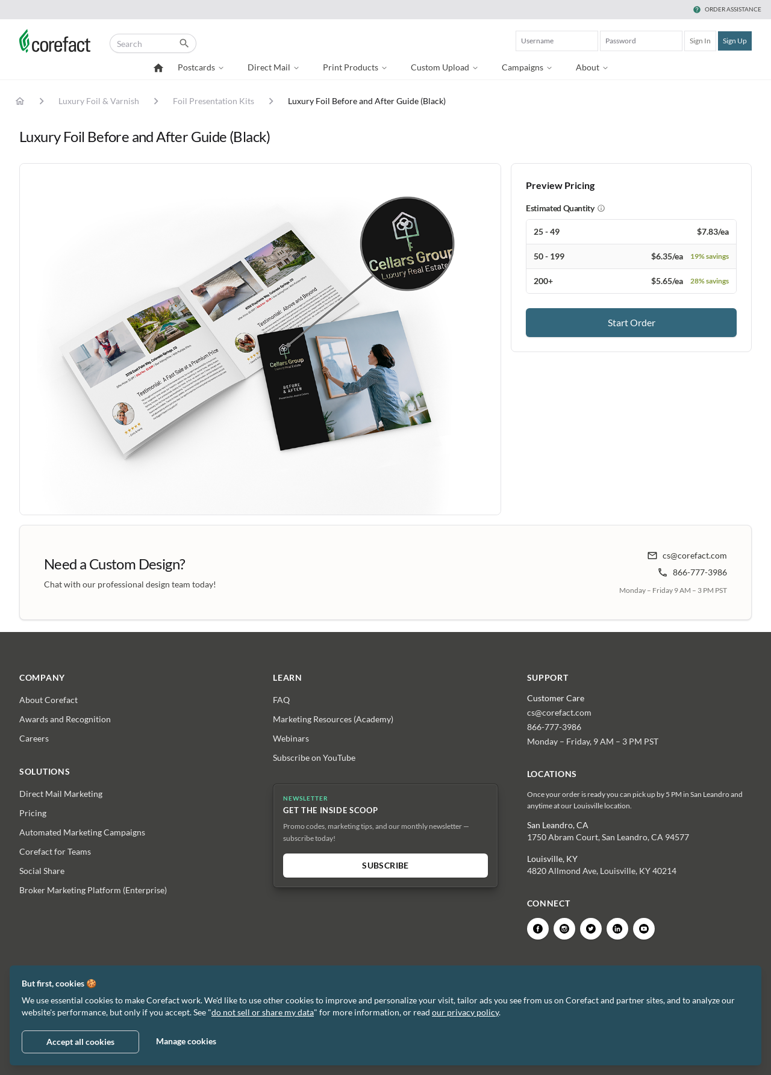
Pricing (32, 813)
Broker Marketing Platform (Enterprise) (93, 890)
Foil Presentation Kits (213, 101)
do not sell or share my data (262, 1012)
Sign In (700, 40)
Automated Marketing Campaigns (82, 832)
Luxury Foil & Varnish (98, 101)
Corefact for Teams (55, 851)
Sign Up (735, 40)
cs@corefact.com (687, 555)
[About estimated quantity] (601, 208)
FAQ (281, 700)
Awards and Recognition (65, 719)
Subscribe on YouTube (314, 757)
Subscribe (385, 865)
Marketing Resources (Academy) (333, 719)
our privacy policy (465, 1012)
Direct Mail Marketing (60, 793)
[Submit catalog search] (184, 43)
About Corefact (48, 700)
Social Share (41, 871)
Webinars (291, 738)
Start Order (631, 322)
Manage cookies (186, 1041)
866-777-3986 (692, 572)
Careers (34, 738)
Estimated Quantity (560, 208)
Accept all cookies (80, 1041)
